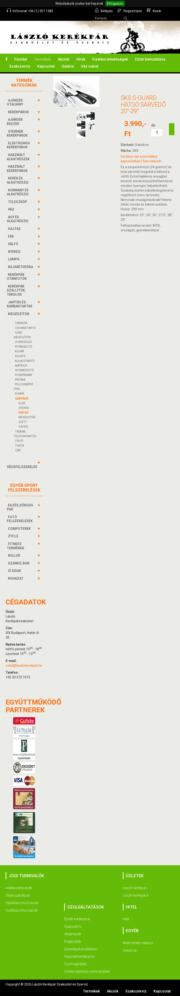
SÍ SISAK (15, 571)
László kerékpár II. (136, 895)
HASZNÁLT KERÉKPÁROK (18, 168)
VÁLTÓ (13, 244)
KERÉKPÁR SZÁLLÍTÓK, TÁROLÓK (16, 290)
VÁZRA (23, 426)
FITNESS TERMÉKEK (16, 546)
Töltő (19, 441)
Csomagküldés (75, 964)
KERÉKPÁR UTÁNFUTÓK (17, 277)
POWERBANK (23, 375)
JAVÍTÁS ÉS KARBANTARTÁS (20, 304)
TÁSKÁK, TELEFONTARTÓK (25, 434)
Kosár (154, 10)
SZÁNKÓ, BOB (19, 563)
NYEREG (15, 252)
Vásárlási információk (22, 903)
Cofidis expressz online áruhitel (87, 971)
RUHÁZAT (16, 578)
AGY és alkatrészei (18, 219)
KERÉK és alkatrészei (18, 180)
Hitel (126, 919)
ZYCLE (13, 536)
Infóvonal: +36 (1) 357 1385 (30, 10)
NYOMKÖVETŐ (24, 370)
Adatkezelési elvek (19, 888)
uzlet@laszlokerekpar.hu (24, 665)
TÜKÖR (19, 445)
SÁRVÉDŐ (21, 398)
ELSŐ (22, 403)
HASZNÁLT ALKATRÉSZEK (19, 157)
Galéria (68, 66)
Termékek (42, 59)
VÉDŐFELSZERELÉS (22, 465)
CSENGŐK (21, 323)
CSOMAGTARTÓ (25, 328)
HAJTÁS (15, 229)
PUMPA (19, 393)
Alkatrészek (72, 934)
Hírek (80, 59)
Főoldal (20, 59)
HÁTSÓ (23, 412)
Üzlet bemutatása (150, 59)
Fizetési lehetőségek (110, 59)
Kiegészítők (72, 941)
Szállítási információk (22, 910)
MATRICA (21, 365)
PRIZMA (20, 379)
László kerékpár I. (135, 888)
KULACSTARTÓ (24, 361)
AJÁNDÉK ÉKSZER (15, 121)
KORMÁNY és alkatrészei (18, 192)
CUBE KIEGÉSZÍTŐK (22, 335)
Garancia (129, 950)
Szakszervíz (19, 66)
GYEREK (24, 408)
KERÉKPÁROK (19, 112)
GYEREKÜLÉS (23, 342)
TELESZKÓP (18, 202)
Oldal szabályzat (18, 895)
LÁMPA (14, 259)
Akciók (63, 59)
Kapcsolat (46, 66)
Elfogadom (115, 3)
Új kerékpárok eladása (80, 949)
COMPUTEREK (20, 529)
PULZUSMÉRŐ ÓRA (23, 387)
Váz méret (89, 66)
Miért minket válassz (138, 943)
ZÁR (18, 450)
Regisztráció (129, 10)
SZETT (23, 422)
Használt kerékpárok (79, 956)
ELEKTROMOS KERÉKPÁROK (18, 145)
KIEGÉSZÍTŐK (19, 314)
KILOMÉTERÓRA (21, 267)
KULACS (20, 356)
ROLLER (14, 555)
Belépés (104, 10)
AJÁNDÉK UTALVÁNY (15, 102)
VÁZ (11, 209)
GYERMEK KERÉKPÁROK (18, 133)
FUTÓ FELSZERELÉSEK (20, 519)
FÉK (11, 236)
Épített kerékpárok (77, 919)
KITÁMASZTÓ (23, 346)
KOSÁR (19, 351)
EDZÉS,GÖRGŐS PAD (20, 507)
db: (153, 125)
